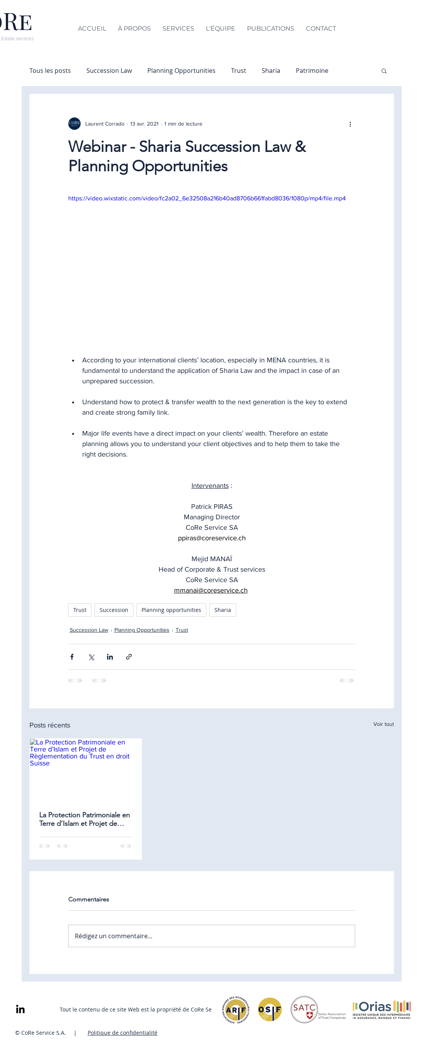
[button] (384, 70)
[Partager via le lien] (129, 656)
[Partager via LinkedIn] (110, 656)
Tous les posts (50, 70)
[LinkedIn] (20, 1010)
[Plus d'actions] (350, 123)
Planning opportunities (171, 609)
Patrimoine (312, 70)
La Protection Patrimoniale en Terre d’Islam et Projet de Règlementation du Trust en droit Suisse (84, 819)
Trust (238, 70)
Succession (114, 609)
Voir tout (383, 724)
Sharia (271, 70)
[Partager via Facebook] (72, 656)
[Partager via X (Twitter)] (91, 656)
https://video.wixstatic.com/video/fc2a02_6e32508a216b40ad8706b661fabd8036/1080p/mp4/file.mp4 (207, 198)
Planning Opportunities (181, 70)
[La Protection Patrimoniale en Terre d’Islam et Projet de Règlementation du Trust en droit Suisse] (86, 770)
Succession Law (109, 70)
